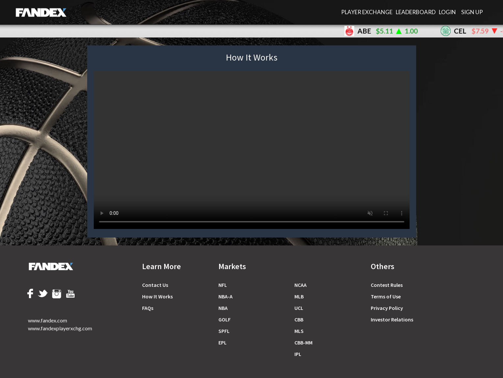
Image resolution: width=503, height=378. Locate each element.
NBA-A (225, 296)
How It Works (157, 296)
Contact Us (155, 285)
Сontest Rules (387, 285)
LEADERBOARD (416, 12)
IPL (297, 354)
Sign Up (472, 12)
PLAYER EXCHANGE (366, 12)
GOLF (224, 319)
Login (447, 12)
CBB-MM (303, 342)
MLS (299, 331)
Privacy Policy (387, 308)
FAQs (147, 308)
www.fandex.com (47, 320)
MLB (299, 296)
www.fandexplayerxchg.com (60, 328)
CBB (298, 319)
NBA (223, 308)
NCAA (300, 285)
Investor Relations (392, 319)
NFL (222, 285)
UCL (298, 308)
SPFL (224, 331)
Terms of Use (386, 296)
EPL (222, 342)
